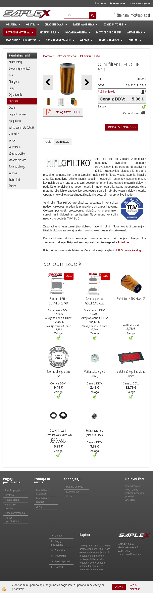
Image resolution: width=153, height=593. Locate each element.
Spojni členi (15, 121)
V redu (119, 587)
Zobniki (13, 173)
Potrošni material (18, 32)
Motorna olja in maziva (21, 40)
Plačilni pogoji (12, 490)
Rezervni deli (47, 32)
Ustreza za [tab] (62, 141)
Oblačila (11, 24)
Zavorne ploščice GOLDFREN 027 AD (58, 300)
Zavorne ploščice (17, 160)
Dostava (9, 495)
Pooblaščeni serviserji (42, 500)
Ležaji (12, 88)
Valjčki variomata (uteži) (21, 127)
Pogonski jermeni (18, 114)
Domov (47, 56)
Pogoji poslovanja (57, 543)
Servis (39, 506)
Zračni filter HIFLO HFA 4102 (131, 298)
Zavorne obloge (17, 166)
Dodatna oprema (76, 32)
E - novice (60, 550)
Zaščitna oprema (83, 24)
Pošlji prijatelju (106, 91)
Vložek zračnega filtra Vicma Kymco (131, 373)
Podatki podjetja (74, 486)
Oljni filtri (14, 101)
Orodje (84, 40)
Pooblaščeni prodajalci (42, 492)
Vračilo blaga (12, 499)
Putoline (123, 242)
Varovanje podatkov (10, 506)
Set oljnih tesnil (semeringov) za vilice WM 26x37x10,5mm (58, 435)
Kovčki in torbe (113, 24)
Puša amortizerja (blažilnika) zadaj (94, 432)
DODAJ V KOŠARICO (121, 127)
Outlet (132, 40)
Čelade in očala (54, 24)
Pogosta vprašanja (15, 513)
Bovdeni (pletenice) (19, 68)
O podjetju (60, 556)
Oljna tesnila (15, 94)
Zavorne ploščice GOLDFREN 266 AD (94, 300)
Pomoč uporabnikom (12, 519)
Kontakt (59, 567)
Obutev (30, 24)
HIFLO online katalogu (128, 250)
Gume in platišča (108, 40)
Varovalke (14, 134)
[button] (86, 82)
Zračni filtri (14, 179)
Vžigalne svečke (17, 153)
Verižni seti (14, 147)
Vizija (69, 496)
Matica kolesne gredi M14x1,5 (95, 373)
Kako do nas (72, 491)
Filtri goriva (14, 81)
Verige (12, 140)
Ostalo (12, 107)
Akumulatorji (15, 62)
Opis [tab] (48, 141)
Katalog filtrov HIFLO (67, 112)
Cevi (11, 75)
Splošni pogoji (62, 561)
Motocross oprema (108, 32)
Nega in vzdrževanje (58, 40)
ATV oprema (134, 32)
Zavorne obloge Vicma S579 (58, 373)
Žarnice (12, 186)
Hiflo (97, 56)
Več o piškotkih (135, 587)
